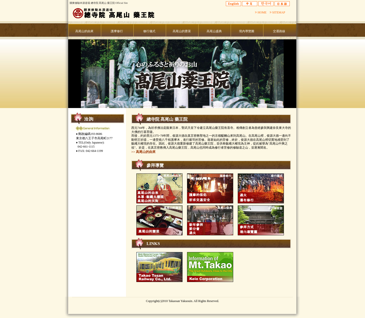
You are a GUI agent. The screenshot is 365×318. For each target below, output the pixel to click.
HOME (260, 12)
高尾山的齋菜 (182, 31)
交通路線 (279, 31)
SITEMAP (277, 12)
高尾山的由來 (84, 31)
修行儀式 (149, 31)
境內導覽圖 (246, 31)
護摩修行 (117, 31)
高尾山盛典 (214, 31)
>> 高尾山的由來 (143, 152)
